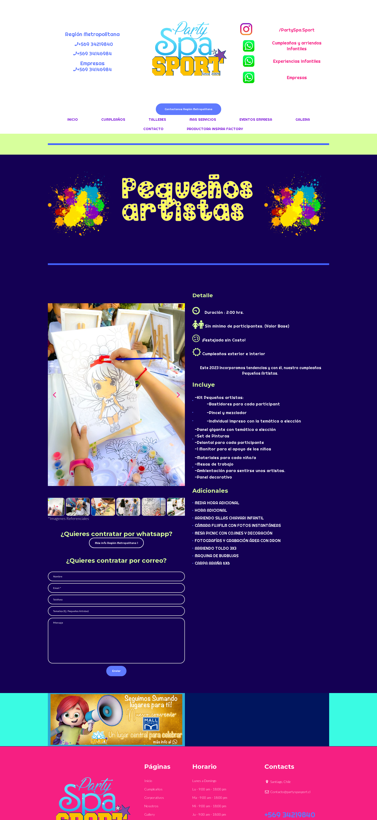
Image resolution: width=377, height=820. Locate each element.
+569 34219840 (289, 768)
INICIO (72, 120)
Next (178, 395)
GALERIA (302, 120)
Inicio (148, 731)
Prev (54, 395)
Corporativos (154, 747)
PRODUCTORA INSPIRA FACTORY (215, 130)
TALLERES (157, 120)
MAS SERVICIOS (202, 120)
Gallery (149, 763)
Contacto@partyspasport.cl (287, 742)
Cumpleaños (153, 739)
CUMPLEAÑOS (113, 120)
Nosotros (151, 755)
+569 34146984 (289, 777)
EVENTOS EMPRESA (255, 120)
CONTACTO (153, 130)
